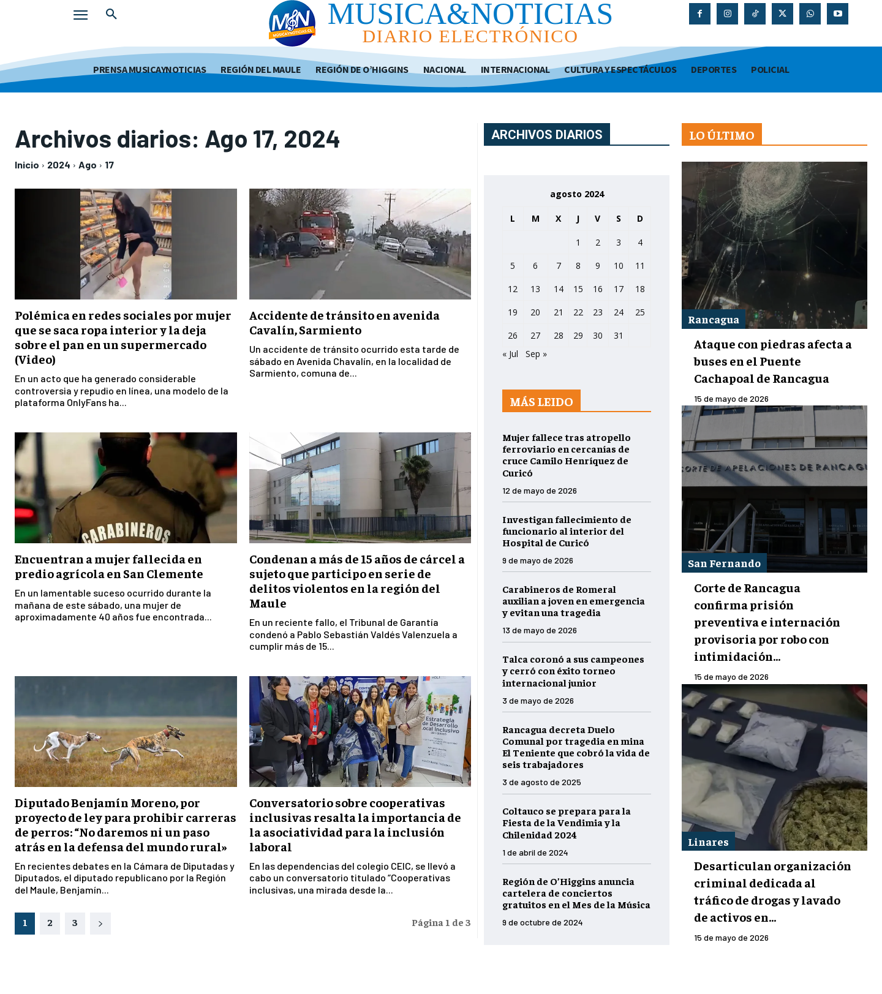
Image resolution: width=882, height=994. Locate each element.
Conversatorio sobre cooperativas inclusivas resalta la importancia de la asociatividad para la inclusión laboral (355, 824)
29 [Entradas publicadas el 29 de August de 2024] (578, 335)
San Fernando (724, 562)
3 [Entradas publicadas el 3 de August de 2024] (618, 242)
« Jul (510, 354)
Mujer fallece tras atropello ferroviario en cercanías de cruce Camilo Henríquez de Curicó (566, 454)
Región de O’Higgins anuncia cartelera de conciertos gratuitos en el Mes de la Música (576, 892)
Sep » (536, 354)
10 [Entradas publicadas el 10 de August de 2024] (619, 265)
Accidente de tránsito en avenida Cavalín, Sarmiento (344, 322)
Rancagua (713, 319)
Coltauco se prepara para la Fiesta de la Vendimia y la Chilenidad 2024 (566, 822)
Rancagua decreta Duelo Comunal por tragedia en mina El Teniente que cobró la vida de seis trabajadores (576, 746)
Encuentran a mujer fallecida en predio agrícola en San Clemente (109, 566)
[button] (111, 14)
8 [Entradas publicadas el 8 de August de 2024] (578, 265)
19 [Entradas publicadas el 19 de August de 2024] (513, 312)
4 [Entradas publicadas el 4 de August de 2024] (640, 242)
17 (109, 164)
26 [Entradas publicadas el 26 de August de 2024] (513, 335)
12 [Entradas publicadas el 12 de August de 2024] (513, 289)
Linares (708, 841)
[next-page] (100, 924)
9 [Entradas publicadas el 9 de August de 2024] (597, 265)
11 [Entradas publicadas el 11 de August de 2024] (640, 265)
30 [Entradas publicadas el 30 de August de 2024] (598, 335)
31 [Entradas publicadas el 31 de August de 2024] (619, 335)
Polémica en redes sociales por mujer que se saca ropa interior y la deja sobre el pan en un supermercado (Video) (123, 336)
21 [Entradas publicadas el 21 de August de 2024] (559, 312)
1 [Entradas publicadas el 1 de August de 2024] (578, 242)
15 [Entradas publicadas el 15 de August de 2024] (578, 289)
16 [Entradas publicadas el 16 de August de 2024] (598, 289)
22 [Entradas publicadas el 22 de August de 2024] (578, 312)
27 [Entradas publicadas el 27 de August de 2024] (535, 335)
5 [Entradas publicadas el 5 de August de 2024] (512, 265)
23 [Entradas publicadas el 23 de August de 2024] (598, 312)
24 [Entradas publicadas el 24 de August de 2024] (619, 312)
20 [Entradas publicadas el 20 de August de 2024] (535, 312)
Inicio (27, 164)
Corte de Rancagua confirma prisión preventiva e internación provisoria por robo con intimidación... (767, 621)
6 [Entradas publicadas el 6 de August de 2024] (535, 265)
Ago (87, 164)
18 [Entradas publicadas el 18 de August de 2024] (640, 289)
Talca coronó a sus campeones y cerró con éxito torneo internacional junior (573, 670)
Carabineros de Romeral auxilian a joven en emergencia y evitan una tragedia (573, 600)
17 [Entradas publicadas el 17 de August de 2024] (619, 289)
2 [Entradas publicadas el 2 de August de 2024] (597, 242)
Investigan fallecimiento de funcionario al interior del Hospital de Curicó (566, 530)
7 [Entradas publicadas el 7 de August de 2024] (558, 265)
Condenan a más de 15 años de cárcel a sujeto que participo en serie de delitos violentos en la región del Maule (357, 580)
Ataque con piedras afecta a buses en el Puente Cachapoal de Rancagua (773, 360)
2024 (58, 164)
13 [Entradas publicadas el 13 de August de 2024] (535, 289)
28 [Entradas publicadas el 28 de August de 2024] (559, 335)
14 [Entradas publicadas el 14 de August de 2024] (559, 289)
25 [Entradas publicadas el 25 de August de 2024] (640, 312)
